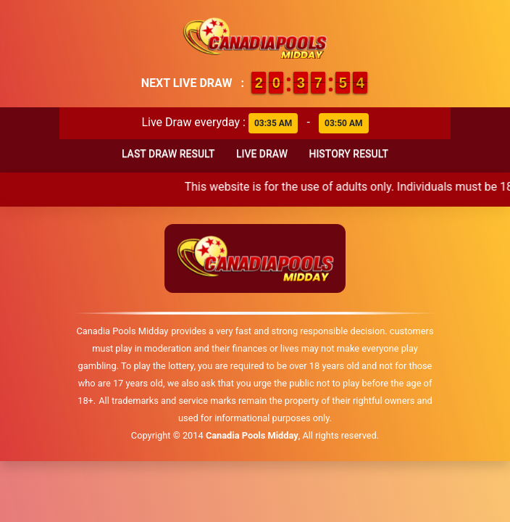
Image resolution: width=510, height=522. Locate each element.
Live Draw (262, 154)
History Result (348, 154)
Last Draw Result (168, 154)
